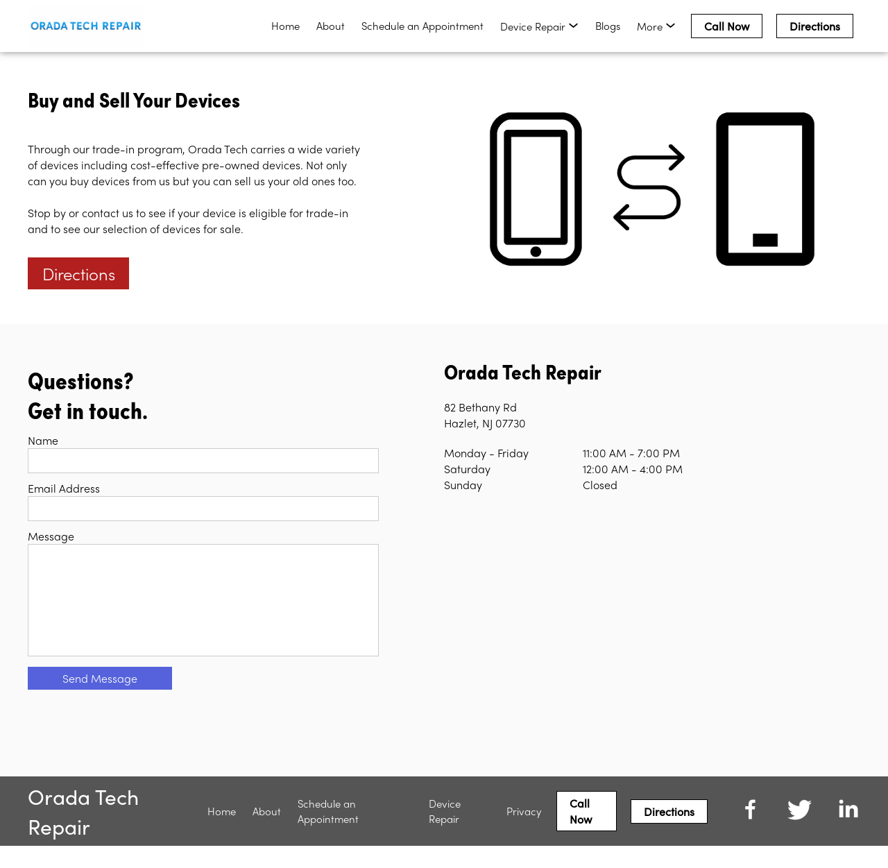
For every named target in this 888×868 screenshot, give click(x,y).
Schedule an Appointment (422, 25)
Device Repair (445, 833)
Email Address (64, 488)
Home (285, 25)
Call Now (726, 26)
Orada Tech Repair (83, 833)
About (330, 25)
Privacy (523, 833)
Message (51, 536)
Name (43, 440)
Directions (814, 26)
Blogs (607, 25)
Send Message (99, 700)
